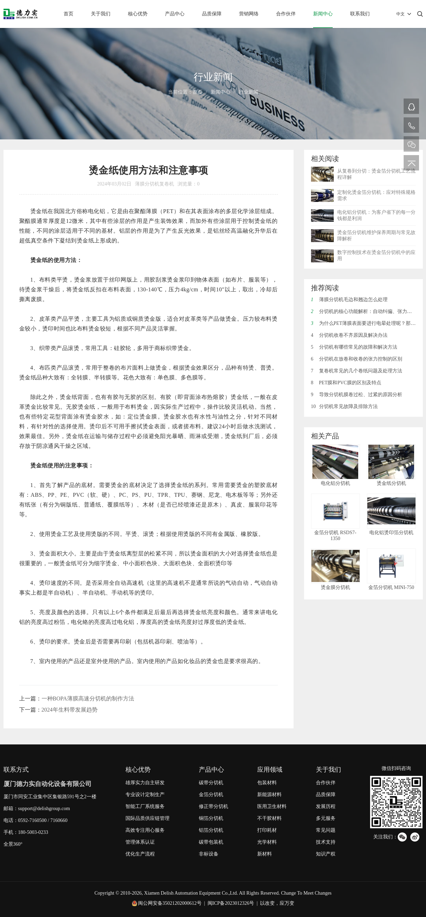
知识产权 (325, 854)
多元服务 (325, 818)
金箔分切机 (211, 794)
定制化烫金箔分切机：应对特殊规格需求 (376, 195)
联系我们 (360, 13)
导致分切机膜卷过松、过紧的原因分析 (356, 394)
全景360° (13, 844)
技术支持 (325, 842)
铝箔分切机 (211, 830)
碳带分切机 (211, 782)
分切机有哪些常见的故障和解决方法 (354, 347)
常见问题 (325, 830)
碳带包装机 (211, 842)
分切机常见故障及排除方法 (344, 406)
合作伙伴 (286, 13)
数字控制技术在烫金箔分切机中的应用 (376, 255)
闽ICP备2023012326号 (231, 903)
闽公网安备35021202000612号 (170, 903)
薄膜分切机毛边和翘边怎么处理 (349, 299)
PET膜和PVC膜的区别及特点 (346, 382)
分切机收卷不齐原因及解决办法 (349, 335)
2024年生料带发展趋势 (70, 710)
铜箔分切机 (211, 818)
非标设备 (208, 854)
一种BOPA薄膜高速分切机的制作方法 (88, 698)
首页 (68, 13)
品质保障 (212, 13)
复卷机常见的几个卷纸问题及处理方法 (356, 370)
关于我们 (100, 13)
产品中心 (175, 13)
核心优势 (137, 13)
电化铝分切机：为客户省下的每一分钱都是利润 (376, 215)
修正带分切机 (213, 806)
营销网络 (249, 13)
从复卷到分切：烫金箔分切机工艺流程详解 (376, 174)
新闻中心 (323, 13)
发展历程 (325, 806)
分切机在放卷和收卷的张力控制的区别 (356, 359)
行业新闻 (248, 92)
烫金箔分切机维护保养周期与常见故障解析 (376, 235)
